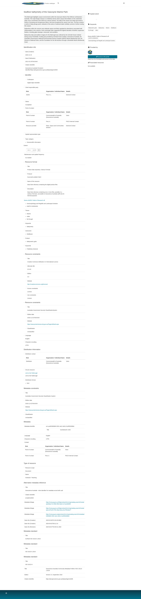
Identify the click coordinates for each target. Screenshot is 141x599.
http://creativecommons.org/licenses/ (37, 284)
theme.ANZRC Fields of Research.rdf (34, 200)
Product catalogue (38, 3)
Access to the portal (102, 56)
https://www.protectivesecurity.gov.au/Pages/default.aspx (43, 324)
